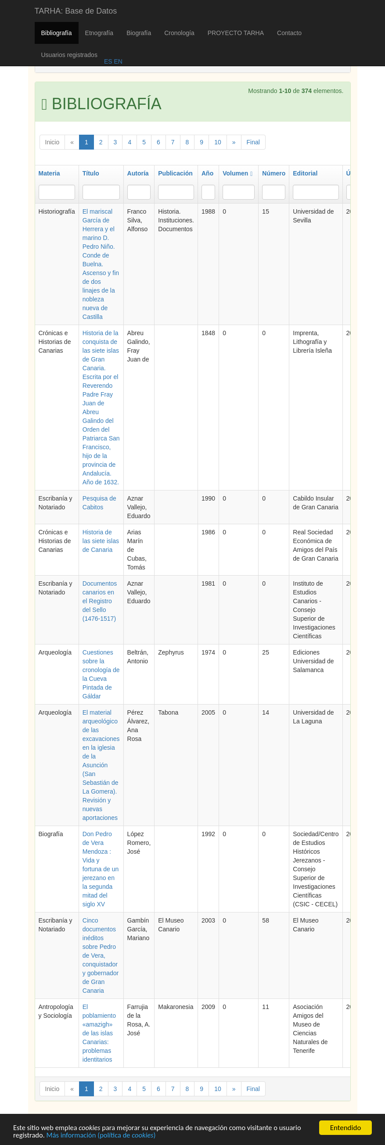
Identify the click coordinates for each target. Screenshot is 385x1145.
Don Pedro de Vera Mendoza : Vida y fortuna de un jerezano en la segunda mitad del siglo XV (101, 869)
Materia (49, 173)
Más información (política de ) (103, 1136)
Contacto (289, 32)
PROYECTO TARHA (236, 32)
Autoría (138, 173)
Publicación (175, 173)
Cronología (179, 32)
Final (253, 142)
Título (91, 173)
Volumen (237, 173)
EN (117, 61)
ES (108, 61)
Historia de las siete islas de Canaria (101, 541)
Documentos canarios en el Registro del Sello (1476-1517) (100, 601)
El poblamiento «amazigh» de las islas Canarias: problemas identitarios (99, 1033)
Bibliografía (56, 32)
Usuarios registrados (69, 54)
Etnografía (99, 32)
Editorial (305, 173)
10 (217, 142)
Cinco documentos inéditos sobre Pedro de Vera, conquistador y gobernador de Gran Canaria (101, 955)
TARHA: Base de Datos (76, 11)
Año (207, 173)
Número (273, 173)
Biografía (138, 32)
